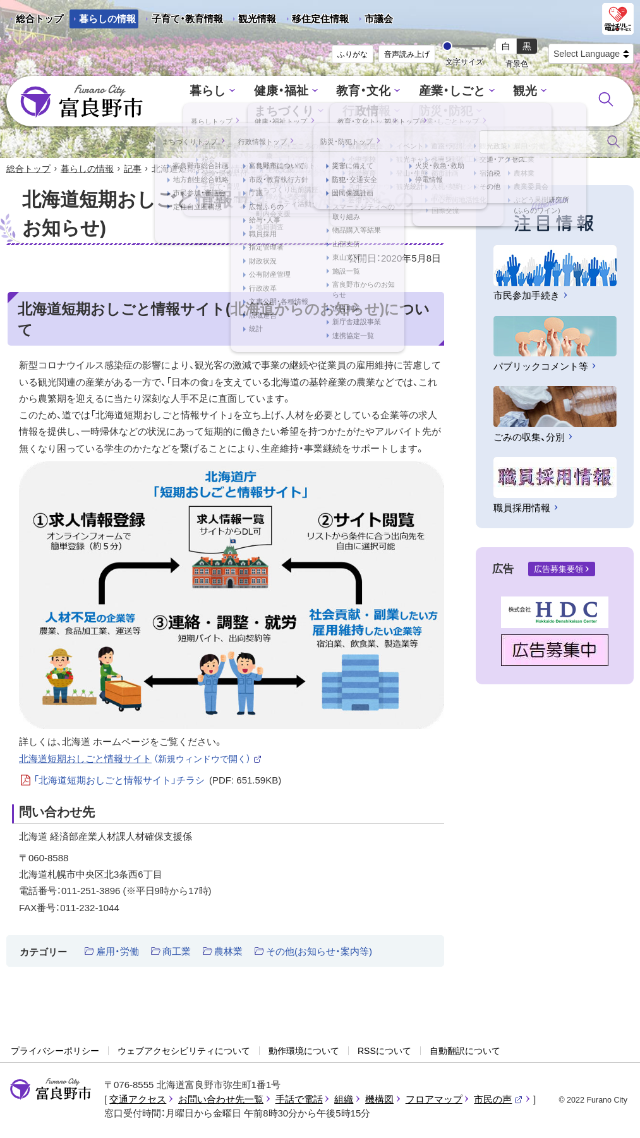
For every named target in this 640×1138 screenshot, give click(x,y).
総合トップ (39, 18)
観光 (473, 93)
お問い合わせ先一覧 (220, 1100)
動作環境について (304, 1051)
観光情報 (252, 20)
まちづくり (538, 93)
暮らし (178, 93)
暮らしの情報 (107, 18)
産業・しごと (405, 93)
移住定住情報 (315, 20)
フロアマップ (434, 1100)
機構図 (379, 1100)
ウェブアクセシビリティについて (184, 1051)
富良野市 (50, 1090)
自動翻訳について (465, 1051)
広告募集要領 (558, 570)
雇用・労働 (117, 952)
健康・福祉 (246, 93)
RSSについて (384, 1051)
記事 (133, 169)
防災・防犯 (399, 111)
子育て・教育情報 (187, 18)
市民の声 (498, 1100)
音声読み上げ (407, 54)
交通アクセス (137, 1100)
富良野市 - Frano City (81, 102)
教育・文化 (322, 93)
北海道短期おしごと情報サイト (140, 759)
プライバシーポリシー (55, 1051)
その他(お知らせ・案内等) (319, 952)
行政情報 (325, 111)
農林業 (228, 952)
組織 (343, 1100)
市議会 (379, 18)
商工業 (176, 952)
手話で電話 (299, 1100)
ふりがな (352, 54)
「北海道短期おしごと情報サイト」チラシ (157, 781)
